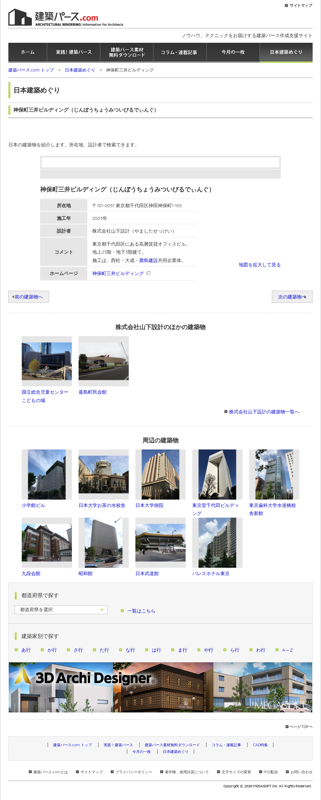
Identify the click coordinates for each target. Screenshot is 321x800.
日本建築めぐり (286, 53)
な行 (130, 650)
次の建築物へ (292, 296)
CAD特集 (260, 745)
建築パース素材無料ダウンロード (126, 53)
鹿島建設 (148, 260)
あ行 (26, 650)
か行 (52, 650)
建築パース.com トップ (31, 70)
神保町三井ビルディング (118, 273)
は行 (156, 650)
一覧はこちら (141, 611)
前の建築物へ (29, 296)
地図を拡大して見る (260, 264)
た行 (104, 650)
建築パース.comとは (50, 772)
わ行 (260, 650)
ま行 (182, 650)
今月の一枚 (233, 53)
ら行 (234, 650)
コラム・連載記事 (179, 53)
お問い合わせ (302, 772)
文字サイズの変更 (236, 772)
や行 (208, 650)
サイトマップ (92, 772)
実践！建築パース (73, 53)
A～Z (287, 650)
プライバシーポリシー (133, 772)
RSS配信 (271, 772)
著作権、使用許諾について (187, 772)
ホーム (27, 53)
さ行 (78, 650)
